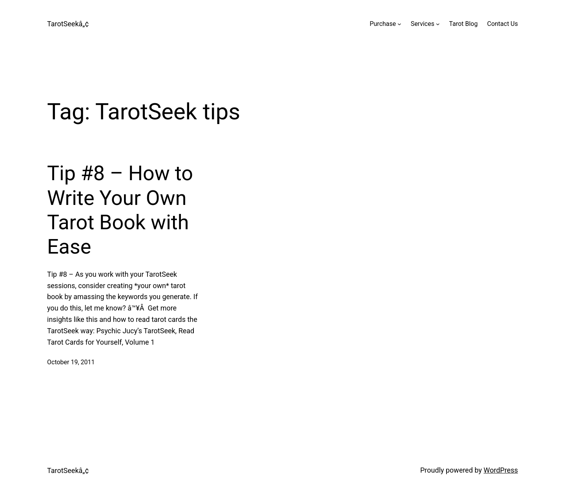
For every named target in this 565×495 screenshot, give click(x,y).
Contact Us (502, 23)
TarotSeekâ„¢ (68, 24)
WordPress (501, 470)
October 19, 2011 (71, 362)
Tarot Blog (463, 23)
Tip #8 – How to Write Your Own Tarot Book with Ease (120, 210)
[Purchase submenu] (399, 24)
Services (422, 23)
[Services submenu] (438, 24)
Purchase (383, 23)
